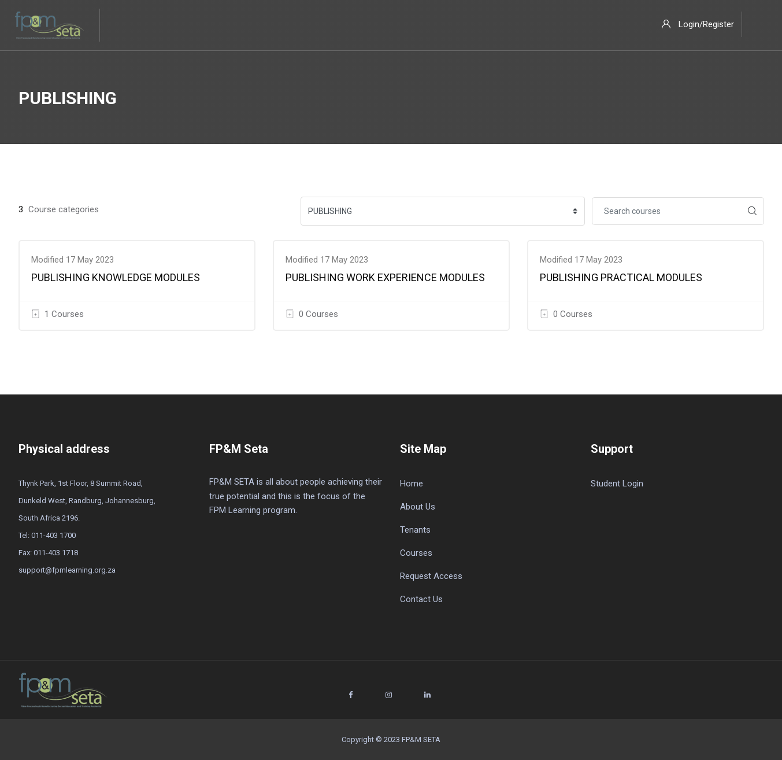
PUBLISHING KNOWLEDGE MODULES (115, 277)
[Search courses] (666, 211)
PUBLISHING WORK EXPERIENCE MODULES (385, 277)
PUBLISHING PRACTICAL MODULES (621, 277)
